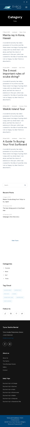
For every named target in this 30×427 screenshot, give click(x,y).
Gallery (5, 367)
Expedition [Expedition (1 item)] (18, 290)
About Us (5, 358)
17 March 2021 (6, 32)
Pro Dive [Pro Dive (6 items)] (6, 293)
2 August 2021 (7, 197)
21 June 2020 (6, 67)
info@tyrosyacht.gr (8, 338)
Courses (21, 106)
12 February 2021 (7, 214)
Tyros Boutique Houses (9, 364)
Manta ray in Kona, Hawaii (14, 36)
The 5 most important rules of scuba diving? (14, 73)
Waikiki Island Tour (14, 109)
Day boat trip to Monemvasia (11, 392)
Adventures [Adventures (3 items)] (7, 290)
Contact (5, 370)
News (21, 32)
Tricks (24, 32)
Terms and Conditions (13, 418)
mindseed (14, 32)
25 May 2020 (6, 106)
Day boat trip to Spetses (10, 386)
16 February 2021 (7, 206)
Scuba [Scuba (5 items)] (14, 293)
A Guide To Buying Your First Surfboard (15, 143)
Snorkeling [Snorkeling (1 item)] (20, 297)
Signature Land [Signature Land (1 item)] (8, 297)
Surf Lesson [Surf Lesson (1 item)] (7, 301)
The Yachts (6, 361)
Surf (20, 67)
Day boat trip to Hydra (9, 389)
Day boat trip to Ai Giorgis (10, 383)
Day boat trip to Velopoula (10, 398)
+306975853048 (8, 335)
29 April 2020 (6, 138)
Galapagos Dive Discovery (11, 217)
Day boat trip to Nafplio (9, 395)
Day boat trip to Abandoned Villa (12, 401)
